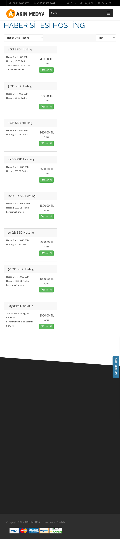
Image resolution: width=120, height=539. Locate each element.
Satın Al (46, 69)
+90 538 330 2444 (45, 3)
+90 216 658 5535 (20, 3)
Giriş (71, 3)
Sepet (104, 3)
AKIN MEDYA (32, 522)
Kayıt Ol (86, 3)
